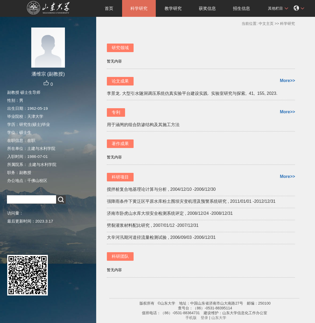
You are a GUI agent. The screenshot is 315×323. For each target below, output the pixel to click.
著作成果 (120, 143)
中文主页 (266, 23)
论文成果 (120, 81)
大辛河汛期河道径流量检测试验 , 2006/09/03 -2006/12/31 (161, 237)
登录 (204, 318)
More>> (287, 80)
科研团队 (120, 256)
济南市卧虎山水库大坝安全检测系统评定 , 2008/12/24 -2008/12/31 (170, 213)
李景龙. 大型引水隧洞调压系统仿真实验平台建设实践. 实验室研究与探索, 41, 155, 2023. (193, 93)
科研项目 (120, 177)
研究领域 (120, 47)
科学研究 (138, 8)
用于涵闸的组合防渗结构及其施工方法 (143, 124)
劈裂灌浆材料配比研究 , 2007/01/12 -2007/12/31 (153, 225)
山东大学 (218, 318)
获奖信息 (207, 8)
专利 (116, 112)
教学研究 (173, 8)
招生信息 (241, 8)
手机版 (191, 318)
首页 (109, 8)
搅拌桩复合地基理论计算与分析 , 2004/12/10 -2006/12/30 (161, 189)
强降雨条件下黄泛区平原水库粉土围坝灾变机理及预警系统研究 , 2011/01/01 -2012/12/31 (191, 201)
